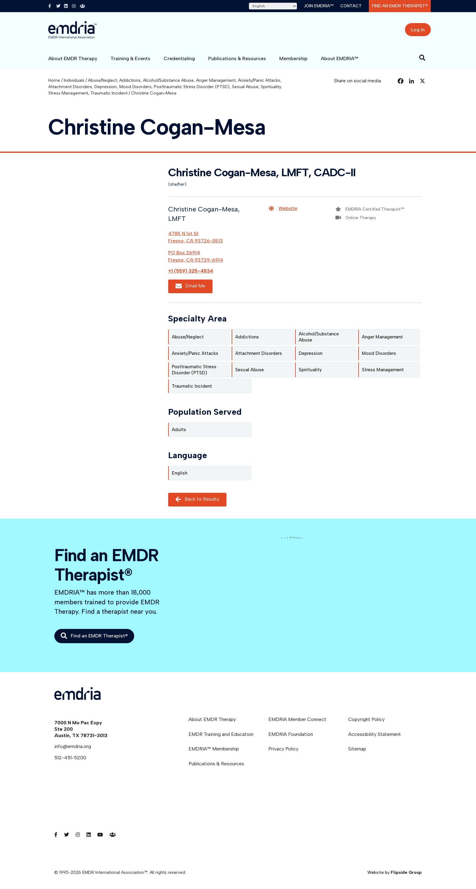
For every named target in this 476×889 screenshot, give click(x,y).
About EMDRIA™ (339, 58)
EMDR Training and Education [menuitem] (221, 734)
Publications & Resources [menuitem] (216, 764)
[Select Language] (273, 6)
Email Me (190, 286)
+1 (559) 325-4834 (190, 271)
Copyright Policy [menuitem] (366, 719)
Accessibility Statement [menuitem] (374, 734)
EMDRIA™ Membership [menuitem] (214, 749)
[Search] (422, 57)
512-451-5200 (70, 757)
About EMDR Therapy (72, 58)
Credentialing (179, 58)
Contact (351, 6)
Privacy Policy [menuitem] (283, 749)
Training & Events (130, 58)
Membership (293, 58)
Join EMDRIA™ (318, 6)
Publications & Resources (237, 58)
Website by (394, 872)
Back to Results (197, 499)
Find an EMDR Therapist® (400, 6)
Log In (418, 30)
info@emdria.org (72, 746)
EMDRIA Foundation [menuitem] (290, 734)
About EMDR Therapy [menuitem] (212, 719)
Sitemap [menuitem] (357, 749)
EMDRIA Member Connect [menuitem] (297, 719)
